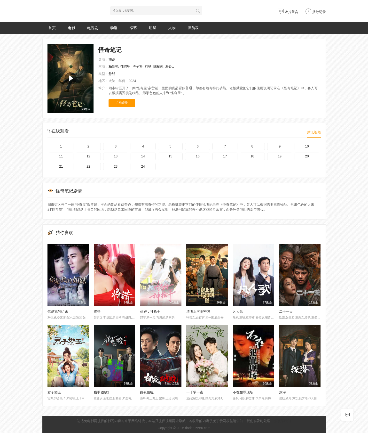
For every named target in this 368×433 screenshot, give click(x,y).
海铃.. (169, 66)
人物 (172, 28)
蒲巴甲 (125, 66)
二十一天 (286, 311)
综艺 (133, 28)
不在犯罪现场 (243, 392)
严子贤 (138, 66)
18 (252, 156)
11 (61, 156)
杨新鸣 (114, 66)
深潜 (282, 392)
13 (116, 156)
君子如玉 (54, 392)
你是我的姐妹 (57, 311)
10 (307, 146)
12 (88, 156)
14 (143, 156)
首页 (52, 28)
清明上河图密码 (198, 311)
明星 (152, 28)
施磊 (112, 59)
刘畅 (148, 66)
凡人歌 (238, 311)
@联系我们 (282, 421)
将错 (97, 311)
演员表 (193, 28)
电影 (71, 28)
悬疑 (112, 74)
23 (116, 166)
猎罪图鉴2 (101, 392)
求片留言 (288, 12)
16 (198, 156)
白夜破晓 (147, 392)
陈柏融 (158, 66)
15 (170, 156)
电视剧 (92, 28)
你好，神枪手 (150, 311)
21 (61, 166)
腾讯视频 (314, 132)
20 (307, 156)
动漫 (113, 28)
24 (143, 166)
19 (280, 156)
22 (88, 166)
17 (225, 156)
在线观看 (122, 103)
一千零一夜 (194, 392)
